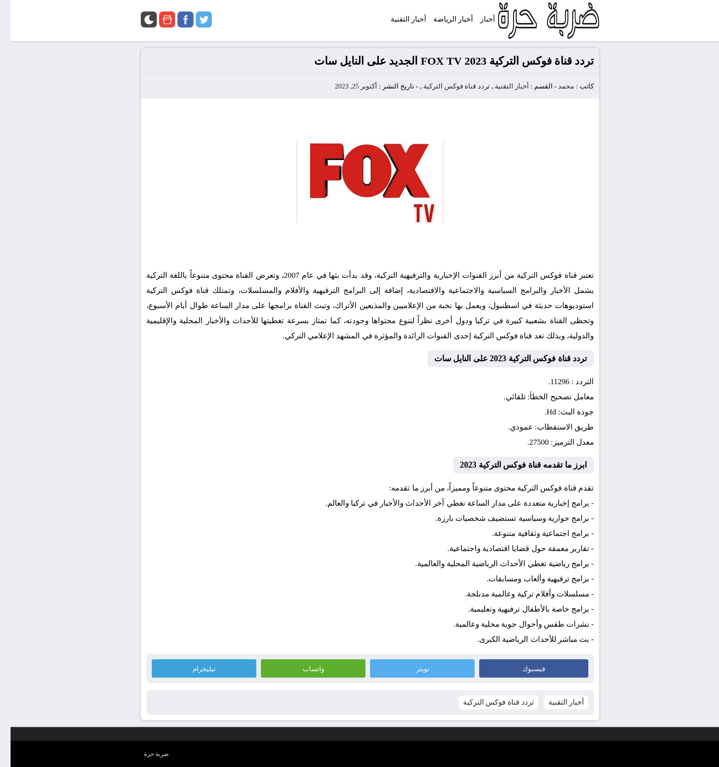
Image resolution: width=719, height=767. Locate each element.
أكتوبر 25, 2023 (345, 86)
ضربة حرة (145, 753)
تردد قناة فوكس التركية (446, 86)
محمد (556, 86)
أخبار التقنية (501, 86)
